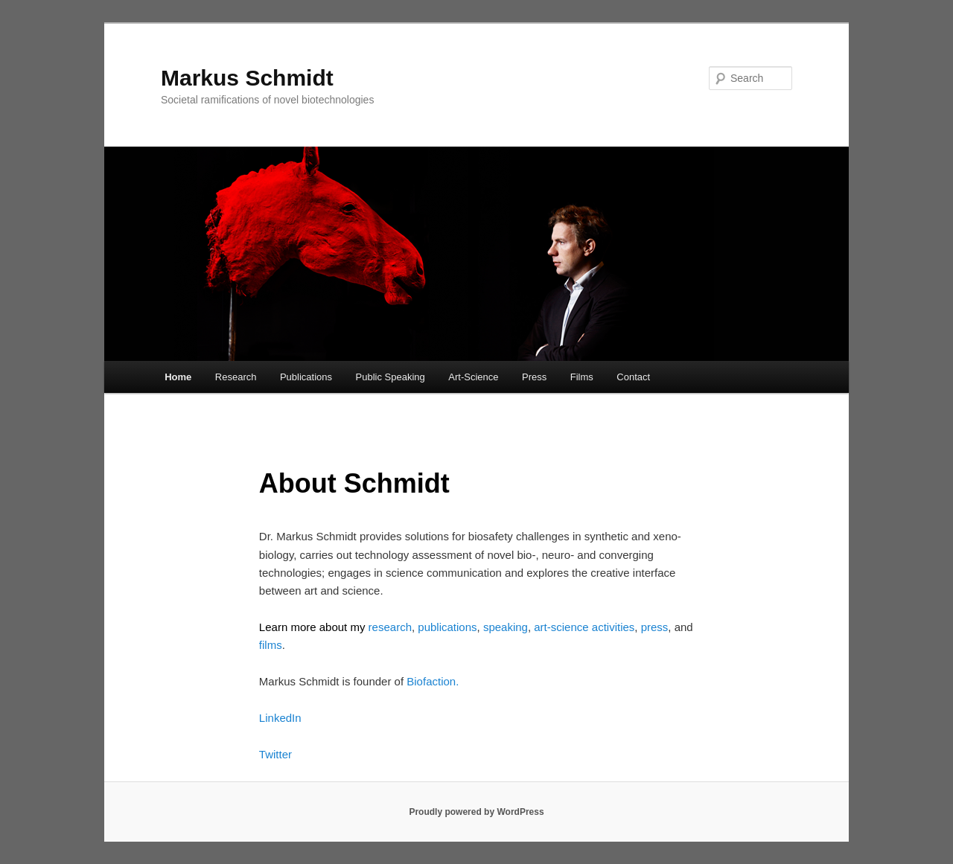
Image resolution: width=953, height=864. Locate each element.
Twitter (275, 754)
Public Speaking (390, 377)
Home (178, 377)
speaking (505, 627)
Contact (633, 377)
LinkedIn (280, 717)
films (270, 645)
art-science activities (584, 627)
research (390, 627)
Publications (306, 377)
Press (534, 377)
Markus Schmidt (247, 77)
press (655, 627)
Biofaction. (433, 681)
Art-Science (473, 377)
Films (581, 377)
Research (236, 377)
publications (445, 627)
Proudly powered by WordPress (476, 812)
